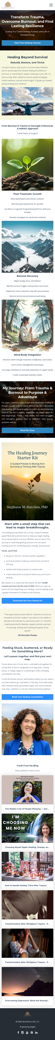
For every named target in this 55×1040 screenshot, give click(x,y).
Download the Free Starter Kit (27, 601)
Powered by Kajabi (27, 1027)
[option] (27, 625)
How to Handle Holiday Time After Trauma (26, 885)
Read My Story (27, 430)
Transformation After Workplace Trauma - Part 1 (28, 962)
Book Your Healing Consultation (27, 697)
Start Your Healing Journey (27, 43)
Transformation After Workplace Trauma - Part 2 (28, 924)
